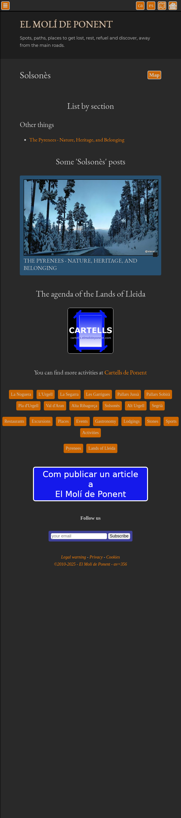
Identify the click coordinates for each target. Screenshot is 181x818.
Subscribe (119, 770)
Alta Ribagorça (84, 640)
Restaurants (14, 655)
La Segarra (69, 628)
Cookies (113, 791)
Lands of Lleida (101, 682)
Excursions (41, 655)
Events (82, 655)
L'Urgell (46, 628)
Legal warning (74, 791)
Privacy (97, 791)
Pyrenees (73, 682)
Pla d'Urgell (28, 640)
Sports (171, 655)
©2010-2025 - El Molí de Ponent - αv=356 (90, 798)
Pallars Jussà (128, 628)
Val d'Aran (55, 640)
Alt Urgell (135, 640)
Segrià (157, 640)
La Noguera (21, 628)
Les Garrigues (98, 628)
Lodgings (131, 655)
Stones (152, 655)
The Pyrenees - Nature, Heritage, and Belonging (76, 139)
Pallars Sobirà (158, 628)
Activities (90, 666)
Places (63, 655)
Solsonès (112, 640)
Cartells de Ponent (125, 528)
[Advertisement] (90, 188)
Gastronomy (105, 655)
